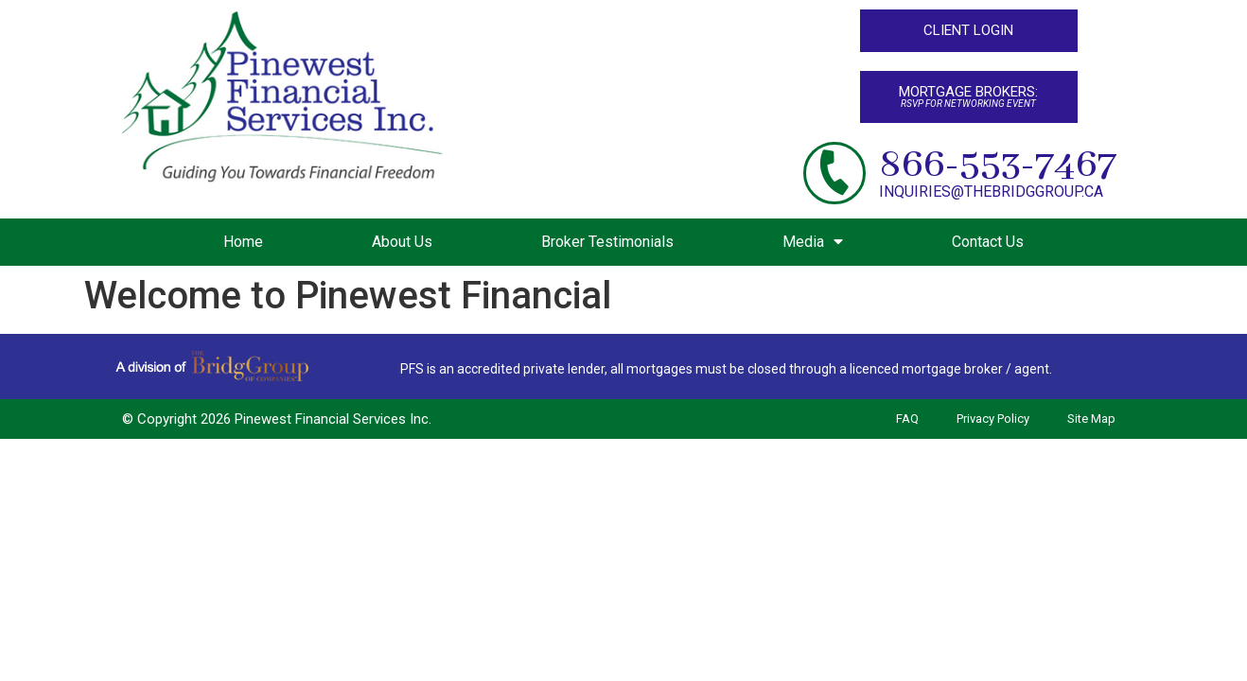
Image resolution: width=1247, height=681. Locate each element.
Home (243, 242)
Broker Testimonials (607, 242)
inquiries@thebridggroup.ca (991, 192)
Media (812, 242)
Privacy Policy (993, 419)
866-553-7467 (997, 165)
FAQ (907, 419)
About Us (402, 242)
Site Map (1091, 419)
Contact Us (988, 242)
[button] (969, 30)
